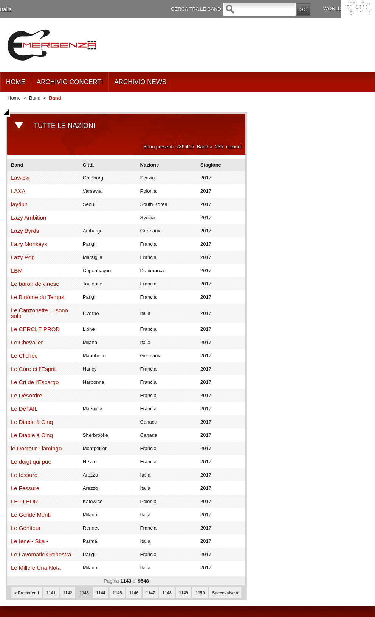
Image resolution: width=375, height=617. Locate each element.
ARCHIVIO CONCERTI (70, 82)
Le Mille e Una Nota (36, 567)
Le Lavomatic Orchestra (41, 554)
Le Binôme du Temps (37, 297)
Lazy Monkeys (29, 244)
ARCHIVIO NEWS (140, 82)
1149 (183, 593)
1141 (51, 593)
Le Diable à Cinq (32, 422)
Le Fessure (25, 488)
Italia (6, 9)
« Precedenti (26, 593)
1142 (67, 593)
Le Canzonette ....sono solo (39, 313)
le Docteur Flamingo (36, 448)
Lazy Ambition (28, 217)
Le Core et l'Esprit (33, 369)
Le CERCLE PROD (35, 329)
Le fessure (24, 475)
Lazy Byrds (25, 230)
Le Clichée (24, 355)
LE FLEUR (24, 501)
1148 (166, 593)
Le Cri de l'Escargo (35, 382)
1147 (150, 593)
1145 (117, 593)
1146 (133, 593)
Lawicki (20, 178)
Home (14, 98)
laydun (19, 204)
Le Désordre (26, 395)
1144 (100, 593)
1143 (83, 593)
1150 (200, 593)
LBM (17, 270)
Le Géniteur (25, 528)
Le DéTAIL (24, 408)
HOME (15, 82)
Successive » (225, 593)
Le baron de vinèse (35, 283)
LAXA (18, 191)
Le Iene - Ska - (29, 541)
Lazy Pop (23, 257)
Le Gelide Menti (31, 514)
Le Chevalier (27, 342)
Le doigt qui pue (31, 461)
